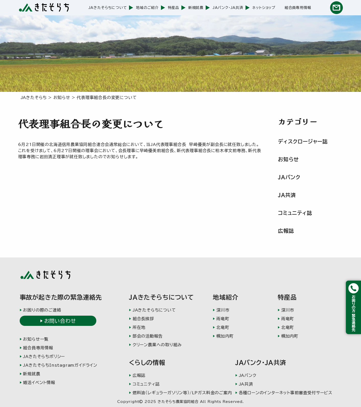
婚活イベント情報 (39, 382)
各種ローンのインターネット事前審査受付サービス (285, 393)
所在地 (139, 327)
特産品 (173, 7)
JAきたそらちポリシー (44, 356)
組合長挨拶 (143, 319)
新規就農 (195, 7)
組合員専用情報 (298, 7)
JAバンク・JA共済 (228, 7)
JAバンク (289, 177)
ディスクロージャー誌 (303, 141)
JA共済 (287, 195)
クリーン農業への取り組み (157, 345)
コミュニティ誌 (295, 212)
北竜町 (222, 327)
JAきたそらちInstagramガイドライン (60, 365)
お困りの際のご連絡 (42, 310)
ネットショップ (263, 7)
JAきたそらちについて (107, 7)
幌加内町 (225, 336)
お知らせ (288, 159)
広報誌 (286, 230)
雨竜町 (222, 319)
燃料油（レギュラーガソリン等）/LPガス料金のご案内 (182, 393)
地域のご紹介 (147, 7)
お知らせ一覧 (36, 339)
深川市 (222, 310)
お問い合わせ (60, 320)
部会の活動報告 (148, 336)
